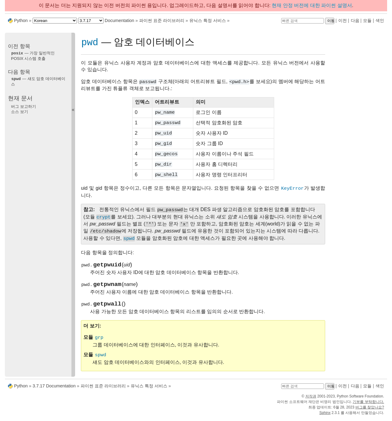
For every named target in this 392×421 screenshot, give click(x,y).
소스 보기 (19, 111)
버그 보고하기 (23, 106)
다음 (355, 20)
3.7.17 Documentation (54, 388)
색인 (380, 20)
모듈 (367, 20)
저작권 (310, 399)
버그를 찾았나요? (369, 410)
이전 (342, 20)
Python (21, 20)
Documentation (119, 20)
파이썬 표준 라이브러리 (161, 20)
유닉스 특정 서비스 (207, 20)
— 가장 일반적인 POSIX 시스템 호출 (33, 55)
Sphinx (325, 415)
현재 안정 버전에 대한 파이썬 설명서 (312, 5)
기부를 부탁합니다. (368, 404)
